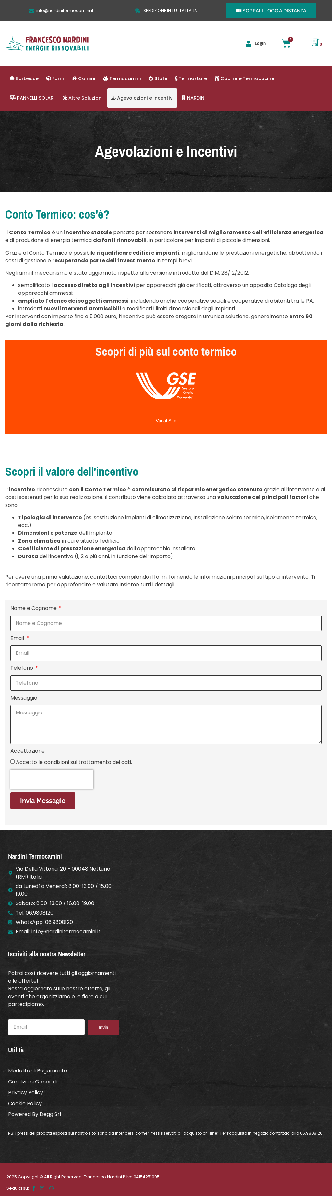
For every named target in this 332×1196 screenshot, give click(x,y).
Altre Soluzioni (83, 98)
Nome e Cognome (34, 608)
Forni (55, 78)
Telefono (22, 668)
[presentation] (51, 779)
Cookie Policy (25, 1101)
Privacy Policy (25, 1091)
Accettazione (27, 751)
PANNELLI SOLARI (32, 98)
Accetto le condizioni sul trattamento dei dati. (74, 762)
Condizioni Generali (32, 1080)
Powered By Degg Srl (34, 1112)
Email (17, 638)
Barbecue (24, 78)
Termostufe (191, 78)
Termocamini (122, 78)
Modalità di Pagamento (37, 1070)
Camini (83, 78)
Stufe (158, 78)
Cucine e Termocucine (244, 78)
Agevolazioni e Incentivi (142, 98)
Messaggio (23, 697)
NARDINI (194, 98)
